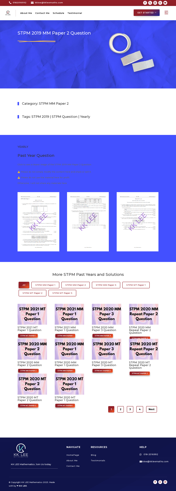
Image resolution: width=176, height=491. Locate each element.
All (24, 285)
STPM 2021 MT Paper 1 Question (29, 329)
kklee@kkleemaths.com (49, 2)
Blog (93, 455)
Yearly (85, 117)
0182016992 (19, 2)
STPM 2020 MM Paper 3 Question (104, 329)
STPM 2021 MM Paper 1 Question (67, 329)
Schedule (58, 13)
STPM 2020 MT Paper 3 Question (104, 364)
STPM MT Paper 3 (62, 293)
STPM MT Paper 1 (136, 285)
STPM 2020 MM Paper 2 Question (30, 364)
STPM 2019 (40, 117)
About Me (26, 13)
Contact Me (42, 13)
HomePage (72, 455)
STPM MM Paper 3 (106, 285)
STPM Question (64, 117)
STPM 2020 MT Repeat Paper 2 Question (140, 365)
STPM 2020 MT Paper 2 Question (30, 399)
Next (151, 409)
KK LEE (23, 485)
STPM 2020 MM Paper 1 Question (67, 364)
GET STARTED (145, 12)
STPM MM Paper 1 (45, 285)
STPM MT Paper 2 (32, 293)
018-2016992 (151, 454)
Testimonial (74, 13)
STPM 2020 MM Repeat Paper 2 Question (140, 330)
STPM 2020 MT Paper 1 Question (67, 399)
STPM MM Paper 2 (54, 103)
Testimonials (98, 460)
